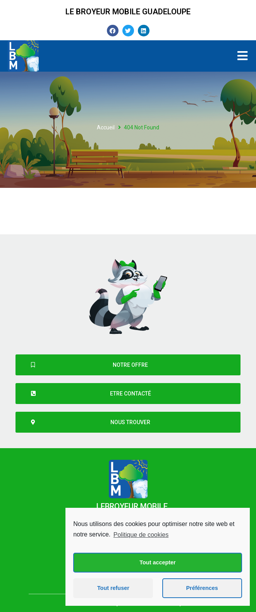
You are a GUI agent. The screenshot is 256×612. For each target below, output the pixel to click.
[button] (128, 364)
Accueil (106, 127)
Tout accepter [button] (157, 562)
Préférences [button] (202, 588)
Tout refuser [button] (113, 588)
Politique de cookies (140, 534)
